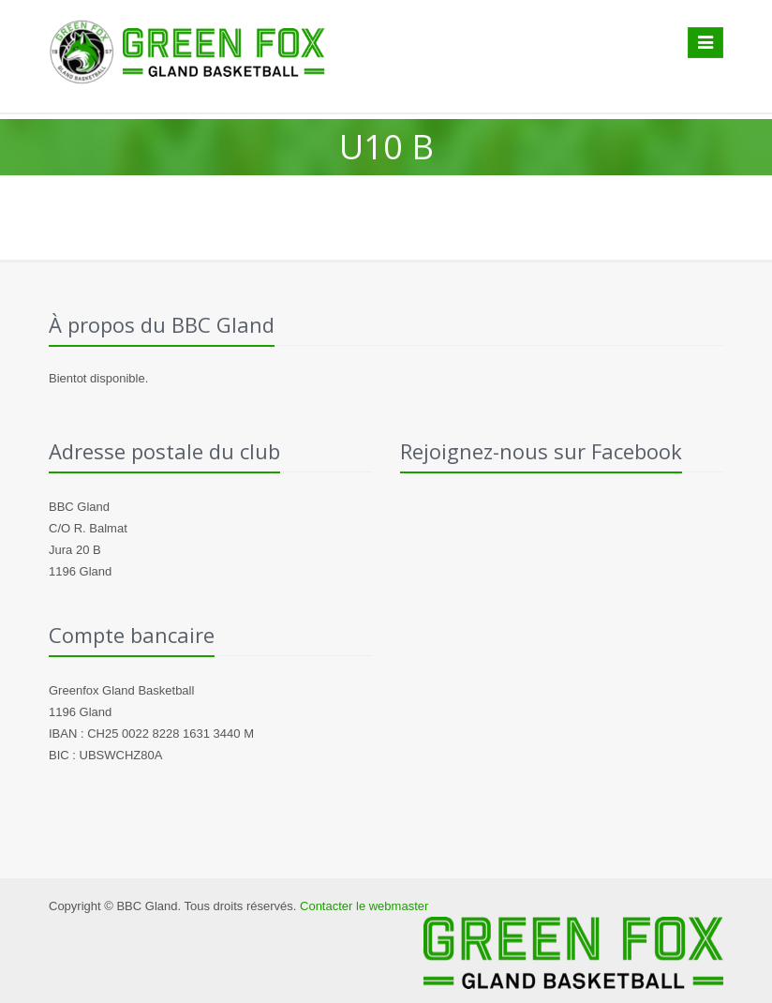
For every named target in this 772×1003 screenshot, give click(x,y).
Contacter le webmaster (364, 906)
